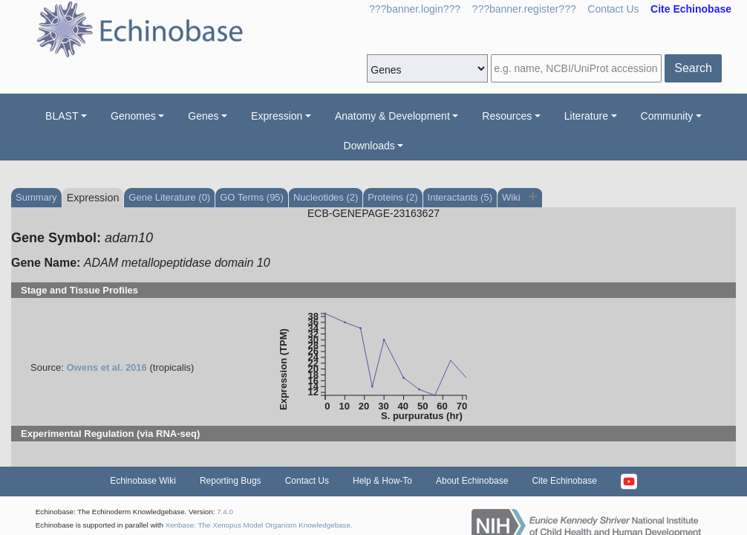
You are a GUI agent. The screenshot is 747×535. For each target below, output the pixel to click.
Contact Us (613, 9)
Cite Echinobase (564, 481)
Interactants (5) (460, 197)
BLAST (61, 116)
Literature (586, 116)
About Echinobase (472, 481)
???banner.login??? (414, 9)
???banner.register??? (524, 9)
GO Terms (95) (252, 197)
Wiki (512, 197)
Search (693, 68)
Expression (276, 116)
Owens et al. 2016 (106, 367)
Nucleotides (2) (325, 197)
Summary (36, 197)
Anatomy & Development (392, 116)
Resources (507, 116)
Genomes (133, 116)
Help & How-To (382, 481)
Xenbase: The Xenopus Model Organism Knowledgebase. (259, 525)
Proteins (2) (392, 197)
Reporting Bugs (230, 481)
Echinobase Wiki (143, 481)
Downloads (369, 146)
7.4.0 (225, 512)
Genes (203, 116)
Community (667, 116)
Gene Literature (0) (169, 197)
